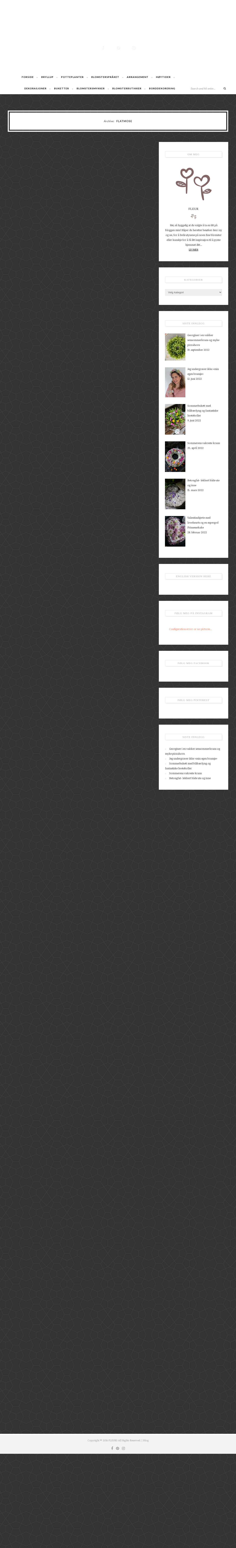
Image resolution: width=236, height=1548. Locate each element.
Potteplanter (72, 77)
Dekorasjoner (35, 88)
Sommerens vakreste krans (185, 773)
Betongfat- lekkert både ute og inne (190, 778)
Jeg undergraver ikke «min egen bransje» (193, 758)
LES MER (193, 249)
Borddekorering (162, 88)
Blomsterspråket (105, 77)
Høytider (163, 77)
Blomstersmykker (91, 88)
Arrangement (137, 77)
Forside (28, 77)
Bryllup (47, 77)
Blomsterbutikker (126, 88)
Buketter (61, 88)
